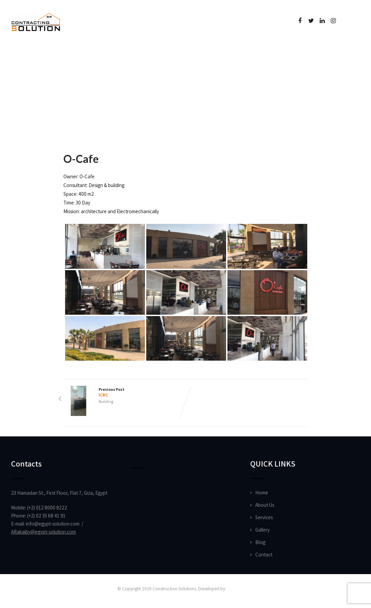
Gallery (262, 530)
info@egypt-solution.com (53, 524)
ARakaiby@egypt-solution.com (43, 532)
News (161, 52)
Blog (260, 542)
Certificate (206, 52)
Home (29, 52)
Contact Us (260, 52)
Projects (121, 52)
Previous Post (124, 392)
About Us (71, 52)
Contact (263, 554)
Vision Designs (240, 589)
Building (106, 401)
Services (264, 517)
